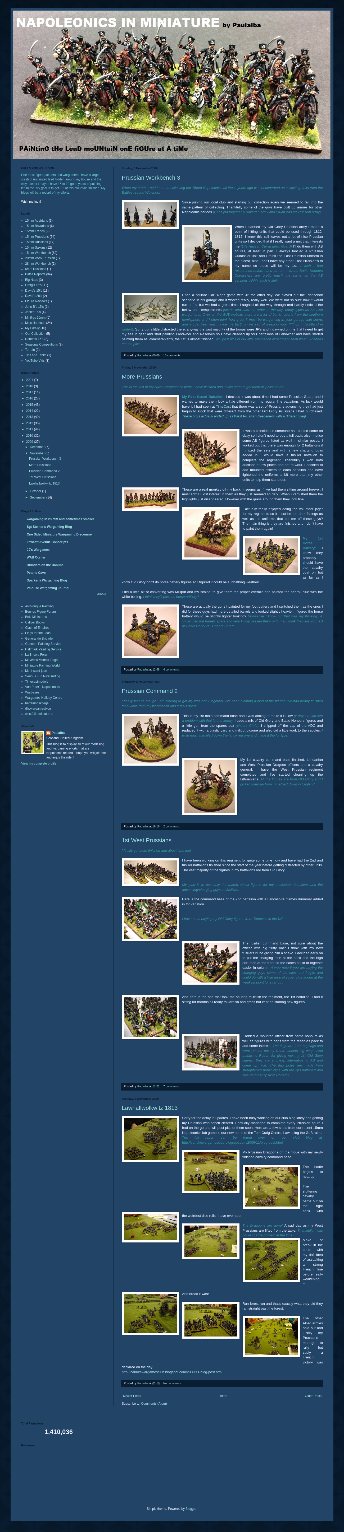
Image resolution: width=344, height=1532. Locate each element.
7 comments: (171, 1086)
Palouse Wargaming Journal (48, 588)
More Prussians (142, 376)
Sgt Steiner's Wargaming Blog (49, 527)
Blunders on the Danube (45, 565)
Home (223, 1396)
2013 (30, 417)
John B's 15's (34, 307)
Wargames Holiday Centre (43, 698)
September (38, 497)
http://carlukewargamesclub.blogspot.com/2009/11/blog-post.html (172, 1372)
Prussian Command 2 (150, 691)
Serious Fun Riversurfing (42, 676)
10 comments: (172, 355)
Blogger (190, 1509)
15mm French (35, 231)
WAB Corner (36, 557)
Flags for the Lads (38, 633)
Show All (101, 594)
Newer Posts (132, 1396)
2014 (30, 411)
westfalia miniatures (39, 714)
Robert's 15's (34, 339)
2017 (30, 392)
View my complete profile (38, 763)
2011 (30, 429)
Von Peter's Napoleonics (42, 687)
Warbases (32, 692)
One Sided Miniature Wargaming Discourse (59, 534)
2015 (30, 405)
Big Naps (31, 280)
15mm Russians (36, 242)
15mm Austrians (36, 220)
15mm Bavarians (37, 226)
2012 (30, 423)
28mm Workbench (38, 264)
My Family (32, 328)
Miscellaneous (35, 323)
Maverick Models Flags (41, 660)
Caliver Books (35, 622)
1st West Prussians (146, 840)
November (38, 453)
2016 (30, 398)
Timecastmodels (36, 681)
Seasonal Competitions (41, 344)
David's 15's (33, 290)
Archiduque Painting (39, 606)
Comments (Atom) (154, 1403)
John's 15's (33, 312)
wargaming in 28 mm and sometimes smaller (60, 519)
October (36, 491)
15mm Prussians (37, 237)
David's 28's (33, 296)
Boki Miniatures (36, 617)
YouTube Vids (35, 360)
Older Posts (313, 1396)
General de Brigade (39, 638)
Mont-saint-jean (36, 671)
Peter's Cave (36, 573)
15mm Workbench (38, 253)
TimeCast (223, 406)
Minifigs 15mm (35, 317)
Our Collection (35, 334)
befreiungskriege (37, 703)
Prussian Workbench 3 (151, 177)
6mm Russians (35, 269)
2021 (30, 380)
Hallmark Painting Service (43, 649)
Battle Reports (35, 274)
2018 (30, 386)
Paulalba (58, 733)
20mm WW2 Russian (40, 258)
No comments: (173, 1383)
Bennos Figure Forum (40, 611)
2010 (30, 435)
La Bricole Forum (37, 654)
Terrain (30, 350)
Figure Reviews (36, 301)
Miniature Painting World (42, 665)
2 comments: (171, 826)
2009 (30, 442)
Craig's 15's (33, 285)
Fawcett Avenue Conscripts (47, 542)
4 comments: (171, 669)
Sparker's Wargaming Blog (47, 580)
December (38, 447)
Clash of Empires (37, 628)
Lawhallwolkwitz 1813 (150, 1108)
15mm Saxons (35, 247)
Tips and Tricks (35, 355)
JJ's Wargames (38, 550)
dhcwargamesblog (38, 708)
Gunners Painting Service (43, 644)
